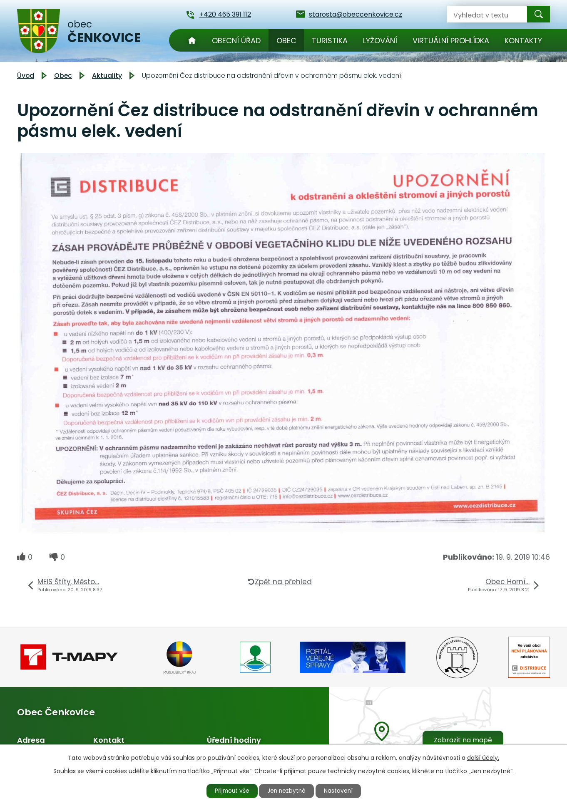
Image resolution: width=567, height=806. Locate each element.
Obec (286, 40)
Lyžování (380, 40)
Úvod (191, 40)
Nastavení (340, 790)
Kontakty (523, 40)
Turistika (330, 40)
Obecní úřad (236, 40)
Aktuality (107, 75)
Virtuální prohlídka (451, 40)
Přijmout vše (230, 790)
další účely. (483, 757)
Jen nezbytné (287, 790)
